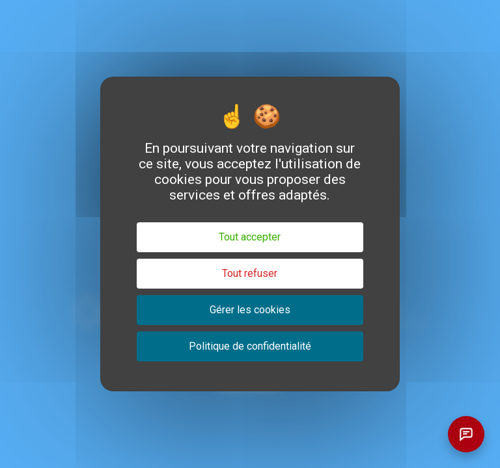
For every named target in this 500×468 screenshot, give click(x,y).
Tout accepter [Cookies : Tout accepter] (250, 237)
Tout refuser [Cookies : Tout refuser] (249, 273)
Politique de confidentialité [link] (250, 346)
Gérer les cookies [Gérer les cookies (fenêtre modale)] (250, 310)
